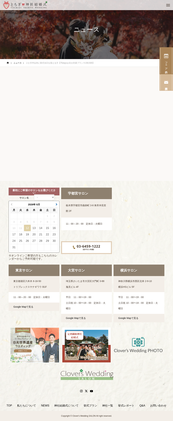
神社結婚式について (66, 405)
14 (40, 228)
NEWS (45, 405)
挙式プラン (90, 405)
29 (47, 240)
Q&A (142, 405)
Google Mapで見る (23, 306)
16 (54, 228)
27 (34, 240)
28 (40, 240)
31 (14, 247)
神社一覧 (107, 405)
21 (40, 234)
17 (14, 234)
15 (47, 228)
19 (27, 234)
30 (54, 240)
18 (20, 234)
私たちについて (26, 405)
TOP (9, 405)
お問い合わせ (158, 405)
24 (14, 240)
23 (54, 234)
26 (27, 240)
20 (34, 234)
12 (27, 228)
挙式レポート (126, 405)
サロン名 (24, 197)
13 (34, 228)
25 (20, 240)
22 (47, 234)
